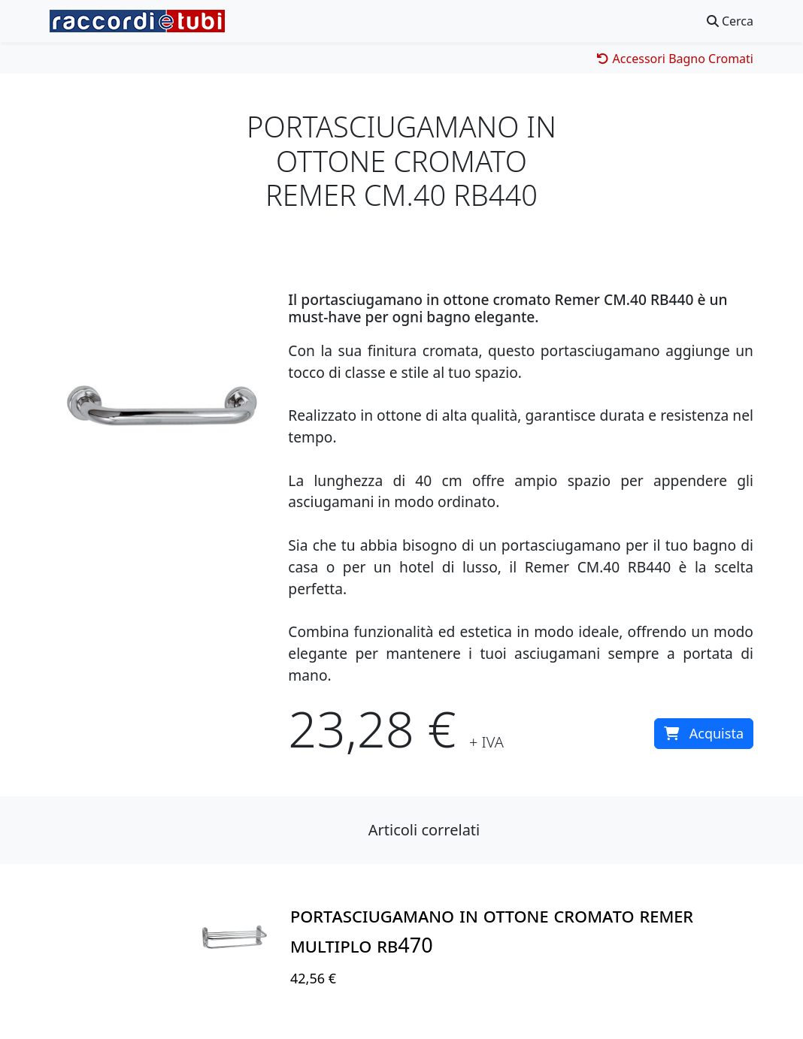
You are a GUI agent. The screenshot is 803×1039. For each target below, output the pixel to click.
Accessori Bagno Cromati (675, 58)
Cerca (730, 21)
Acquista (704, 733)
